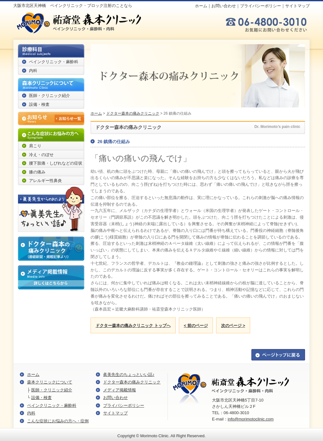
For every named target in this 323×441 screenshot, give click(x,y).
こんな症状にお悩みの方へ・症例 (58, 421)
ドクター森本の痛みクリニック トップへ (133, 325)
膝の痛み (37, 172)
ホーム (201, 5)
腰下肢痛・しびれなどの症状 (55, 163)
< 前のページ (196, 325)
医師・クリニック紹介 (49, 95)
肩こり (35, 145)
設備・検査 (39, 104)
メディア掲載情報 (119, 390)
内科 (33, 70)
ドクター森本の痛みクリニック (132, 113)
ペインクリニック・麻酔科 (53, 61)
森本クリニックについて (49, 382)
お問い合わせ (223, 5)
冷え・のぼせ (41, 154)
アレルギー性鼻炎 (45, 180)
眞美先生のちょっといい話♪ (129, 374)
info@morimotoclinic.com (250, 419)
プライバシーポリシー (260, 5)
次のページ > (233, 325)
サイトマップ (297, 5)
